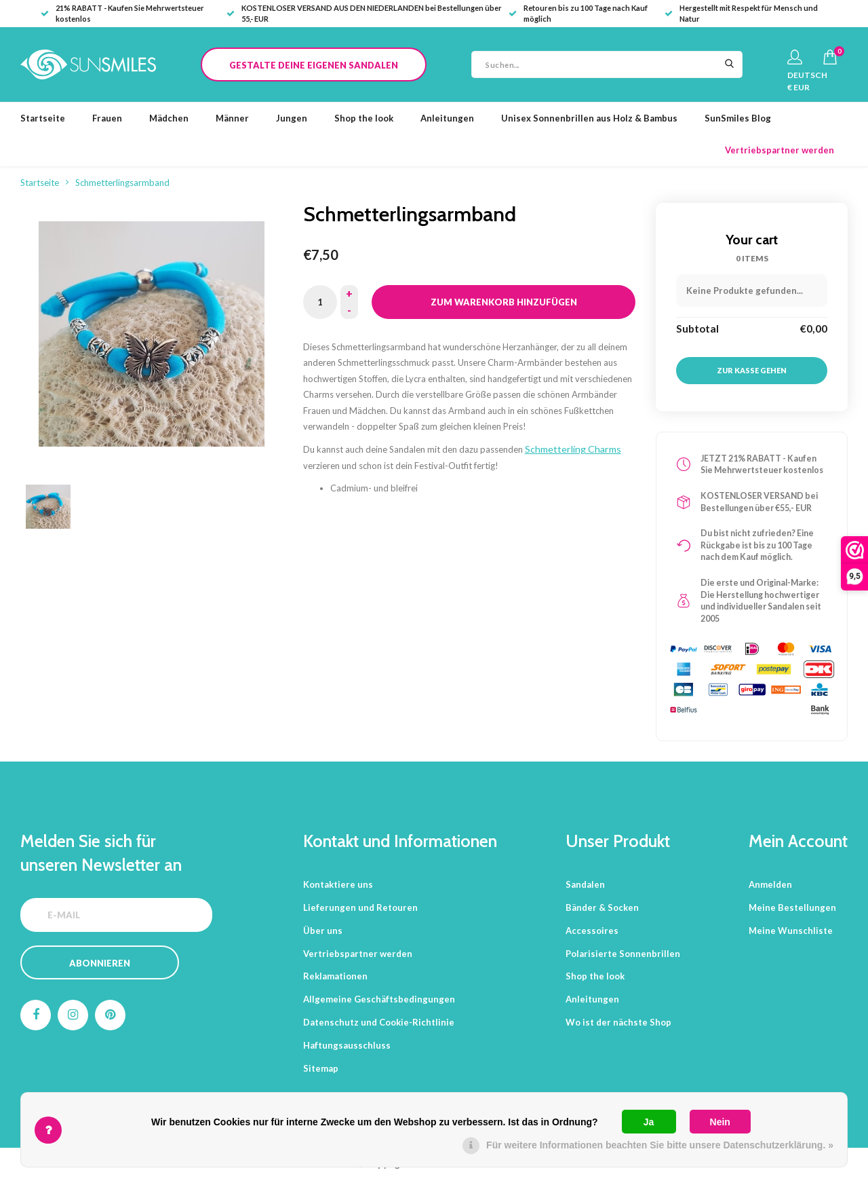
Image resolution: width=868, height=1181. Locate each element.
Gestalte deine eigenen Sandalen (313, 65)
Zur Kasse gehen (752, 370)
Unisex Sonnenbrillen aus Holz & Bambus (589, 118)
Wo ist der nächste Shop (618, 1022)
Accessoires (592, 930)
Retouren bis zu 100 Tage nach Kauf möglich (578, 13)
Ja (649, 1122)
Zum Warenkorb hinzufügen (504, 302)
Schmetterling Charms (573, 449)
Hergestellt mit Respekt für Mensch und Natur (741, 13)
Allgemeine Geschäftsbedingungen (379, 999)
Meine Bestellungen (792, 907)
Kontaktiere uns (338, 884)
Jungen (291, 118)
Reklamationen (335, 976)
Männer (232, 118)
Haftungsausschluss (347, 1045)
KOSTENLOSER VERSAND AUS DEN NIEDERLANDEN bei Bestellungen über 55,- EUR (364, 13)
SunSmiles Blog (738, 118)
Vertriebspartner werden (779, 150)
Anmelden (770, 884)
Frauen (107, 118)
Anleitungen (447, 118)
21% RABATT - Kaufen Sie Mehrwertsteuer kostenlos (122, 13)
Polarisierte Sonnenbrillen (623, 953)
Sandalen (585, 884)
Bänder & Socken (602, 907)
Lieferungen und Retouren (360, 907)
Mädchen (169, 118)
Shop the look (363, 118)
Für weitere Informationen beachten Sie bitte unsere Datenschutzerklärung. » (659, 1145)
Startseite (42, 118)
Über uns (322, 930)
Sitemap (320, 1068)
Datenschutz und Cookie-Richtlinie (378, 1022)
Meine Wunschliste (791, 930)
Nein (720, 1122)
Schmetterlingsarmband (122, 182)
